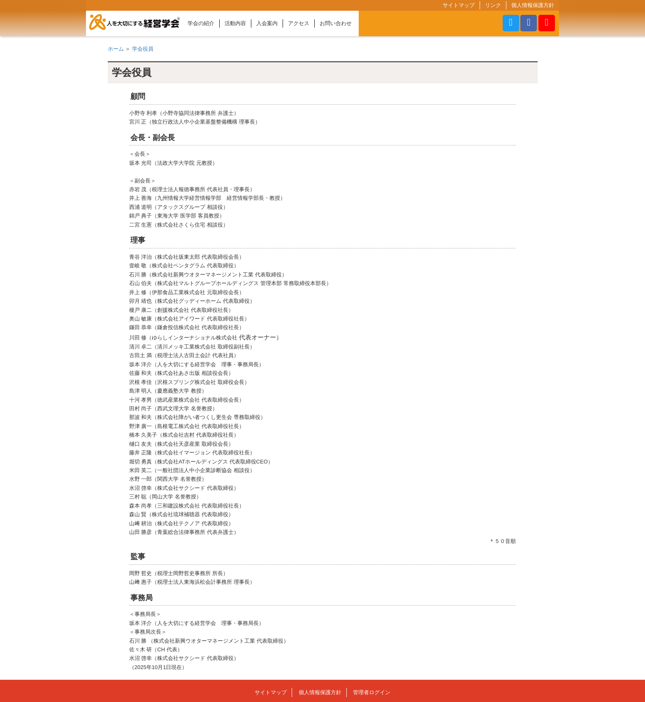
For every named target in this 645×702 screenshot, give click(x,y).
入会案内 (267, 23)
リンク (493, 5)
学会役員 (142, 49)
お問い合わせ (336, 23)
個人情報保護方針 (532, 5)
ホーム (116, 49)
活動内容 (235, 23)
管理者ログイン (371, 692)
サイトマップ (459, 5)
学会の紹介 (201, 23)
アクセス (298, 23)
